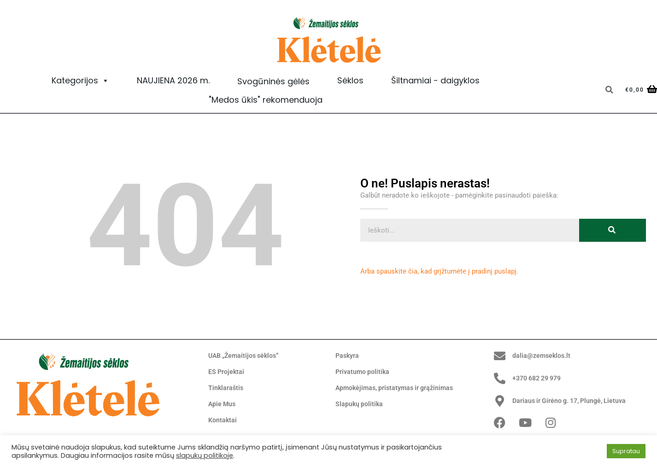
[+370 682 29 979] (499, 378)
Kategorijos (80, 80)
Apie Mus (222, 404)
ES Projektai (227, 372)
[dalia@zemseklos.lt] (499, 356)
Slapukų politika (359, 404)
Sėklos (350, 80)
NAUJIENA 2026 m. (173, 80)
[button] (609, 90)
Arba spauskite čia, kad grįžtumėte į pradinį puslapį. (439, 271)
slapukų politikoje (204, 455)
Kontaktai (223, 420)
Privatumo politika (363, 372)
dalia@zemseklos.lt (542, 355)
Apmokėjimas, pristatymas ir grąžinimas (397, 388)
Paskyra (347, 356)
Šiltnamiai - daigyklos (435, 80)
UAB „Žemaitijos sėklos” (246, 356)
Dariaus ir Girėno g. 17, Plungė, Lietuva (572, 401)
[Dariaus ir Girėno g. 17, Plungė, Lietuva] (499, 401)
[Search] (612, 230)
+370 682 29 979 (539, 378)
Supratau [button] (626, 451)
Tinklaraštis (226, 388)
